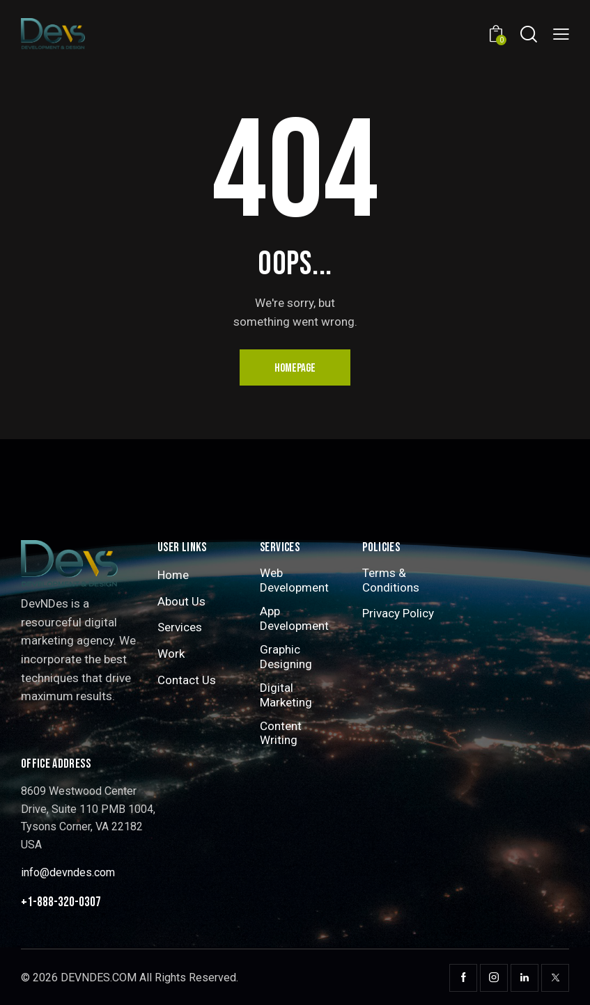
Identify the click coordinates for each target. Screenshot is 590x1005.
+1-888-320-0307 (61, 902)
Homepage (295, 368)
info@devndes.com (68, 872)
